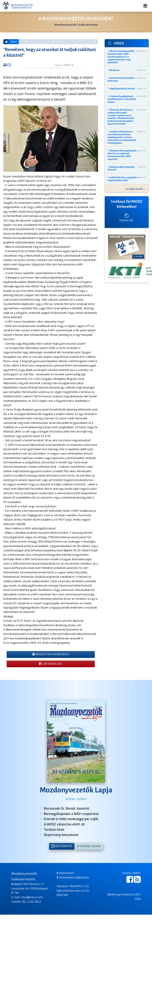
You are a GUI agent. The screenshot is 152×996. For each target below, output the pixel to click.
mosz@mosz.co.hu (31, 897)
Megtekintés (61, 846)
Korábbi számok (89, 846)
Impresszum (65, 873)
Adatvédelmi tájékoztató (73, 877)
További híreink (135, 189)
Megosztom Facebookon (51, 654)
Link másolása (50, 664)
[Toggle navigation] (145, 5)
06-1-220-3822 (31, 901)
